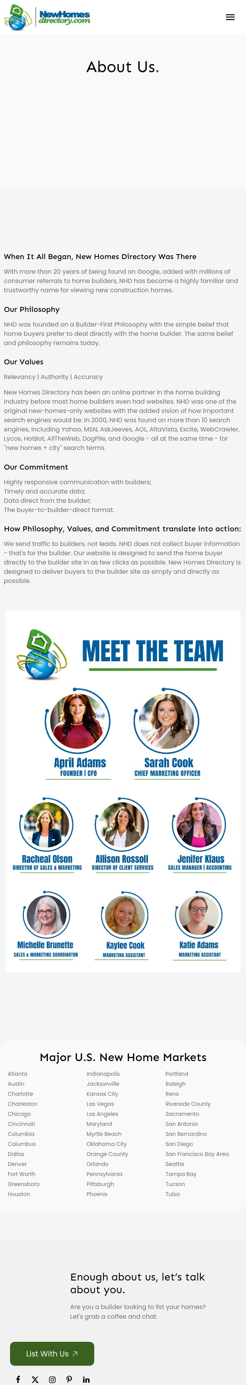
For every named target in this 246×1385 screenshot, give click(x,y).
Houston (19, 1194)
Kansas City (102, 1094)
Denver (17, 1164)
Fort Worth (22, 1174)
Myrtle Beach (104, 1134)
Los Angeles (102, 1114)
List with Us (47, 1353)
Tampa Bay (181, 1174)
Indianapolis (103, 1074)
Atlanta (17, 1074)
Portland (177, 1074)
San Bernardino (186, 1134)
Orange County (107, 1154)
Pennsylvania (104, 1174)
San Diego (179, 1144)
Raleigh (176, 1084)
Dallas (16, 1154)
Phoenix (97, 1194)
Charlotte (20, 1094)
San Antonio (182, 1124)
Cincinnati (21, 1124)
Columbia (21, 1134)
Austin (16, 1084)
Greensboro (23, 1184)
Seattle (175, 1164)
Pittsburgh (100, 1184)
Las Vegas (100, 1104)
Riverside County (188, 1104)
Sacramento (182, 1114)
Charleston (22, 1104)
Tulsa (173, 1194)
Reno (172, 1094)
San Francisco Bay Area (197, 1154)
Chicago (19, 1114)
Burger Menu (230, 17)
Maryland (99, 1124)
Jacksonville (103, 1084)
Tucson (175, 1184)
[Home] (47, 17)
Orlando (98, 1164)
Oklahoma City (107, 1144)
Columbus (22, 1144)
